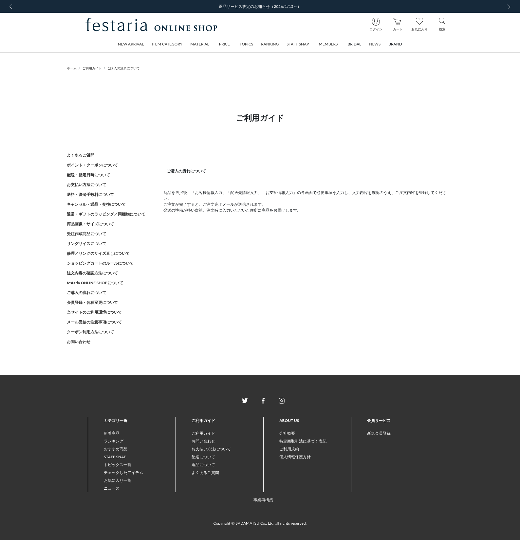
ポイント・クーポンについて (92, 165)
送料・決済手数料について (90, 194)
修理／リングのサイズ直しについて (98, 253)
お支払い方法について (86, 184)
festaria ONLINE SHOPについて (95, 282)
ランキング (113, 441)
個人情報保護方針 (295, 456)
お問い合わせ (78, 341)
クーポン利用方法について (90, 331)
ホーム (72, 68)
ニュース (112, 488)
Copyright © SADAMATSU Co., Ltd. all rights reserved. (260, 523)
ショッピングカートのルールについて (100, 263)
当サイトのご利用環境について (94, 312)
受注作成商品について (86, 233)
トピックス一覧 (117, 464)
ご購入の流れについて (123, 68)
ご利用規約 (289, 448)
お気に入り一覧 (117, 480)
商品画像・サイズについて (90, 223)
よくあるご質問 (80, 155)
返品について (203, 464)
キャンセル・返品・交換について (96, 204)
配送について (203, 456)
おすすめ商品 (115, 448)
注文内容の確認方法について (92, 272)
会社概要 (287, 433)
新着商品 (112, 433)
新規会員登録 (379, 433)
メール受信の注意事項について (94, 322)
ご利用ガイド (92, 68)
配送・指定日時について (88, 174)
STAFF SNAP (115, 456)
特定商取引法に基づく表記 (302, 441)
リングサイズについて (86, 243)
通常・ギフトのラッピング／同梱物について (106, 214)
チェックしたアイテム (123, 472)
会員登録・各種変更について (92, 302)
